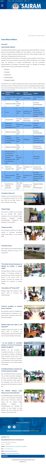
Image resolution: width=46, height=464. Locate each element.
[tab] (23, 456)
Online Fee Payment (19, 1)
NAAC (9, 1)
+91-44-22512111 (9, 446)
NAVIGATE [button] (5, 456)
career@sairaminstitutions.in (12, 453)
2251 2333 (18, 446)
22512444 (24, 446)
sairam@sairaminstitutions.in (10, 451)
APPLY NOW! (35, 431)
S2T (28, 1)
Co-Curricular (31, 35)
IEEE (25, 1)
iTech (25, 461)
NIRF (13, 1)
